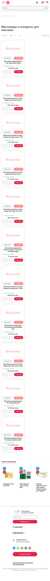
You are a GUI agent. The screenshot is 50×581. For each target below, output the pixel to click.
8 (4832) (19, 543)
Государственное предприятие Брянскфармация (23, 567)
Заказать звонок (25, 557)
